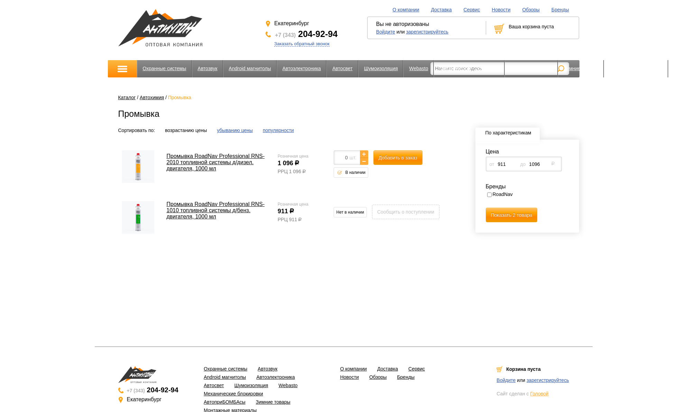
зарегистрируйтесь (427, 32)
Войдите (385, 32)
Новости (501, 9)
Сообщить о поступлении (405, 212)
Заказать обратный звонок (301, 43)
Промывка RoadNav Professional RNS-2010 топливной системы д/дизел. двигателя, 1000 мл (216, 162)
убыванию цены (235, 130)
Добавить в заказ (398, 157)
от (492, 164)
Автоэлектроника (301, 68)
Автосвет (342, 68)
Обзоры (531, 9)
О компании (405, 9)
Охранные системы (164, 68)
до (523, 164)
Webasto (418, 68)
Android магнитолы (250, 68)
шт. (353, 157)
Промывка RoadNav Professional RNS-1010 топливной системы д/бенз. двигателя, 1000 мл (216, 210)
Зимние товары (581, 68)
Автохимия (152, 97)
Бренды (560, 9)
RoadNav (503, 194)
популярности (278, 130)
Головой (539, 393)
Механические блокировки (469, 68)
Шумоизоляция (381, 68)
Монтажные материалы (636, 68)
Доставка (441, 9)
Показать (511, 215)
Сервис (471, 9)
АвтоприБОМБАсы (531, 68)
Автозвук (207, 68)
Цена (492, 151)
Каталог (127, 97)
